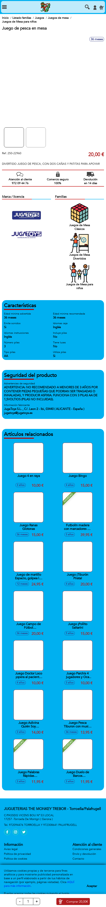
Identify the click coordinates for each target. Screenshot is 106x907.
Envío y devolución (84, 854)
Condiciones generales (87, 849)
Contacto (78, 859)
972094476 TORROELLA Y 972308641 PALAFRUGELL (43, 825)
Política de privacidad (17, 854)
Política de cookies (15, 859)
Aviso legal (11, 849)
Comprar (77, 902)
